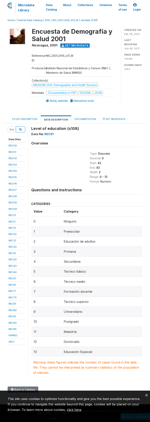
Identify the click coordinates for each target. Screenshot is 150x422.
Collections (85, 5)
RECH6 (13, 183)
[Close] (146, 395)
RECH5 (13, 177)
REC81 (12, 303)
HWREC (13, 335)
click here (74, 410)
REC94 (13, 322)
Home (11, 20)
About (67, 5)
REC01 (12, 215)
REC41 (12, 253)
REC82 (13, 310)
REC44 (13, 272)
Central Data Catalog (29, 20)
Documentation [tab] (85, 119)
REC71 (12, 291)
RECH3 (13, 164)
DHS (47, 20)
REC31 (12, 240)
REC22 (13, 234)
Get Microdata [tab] (114, 119)
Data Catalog (51, 7)
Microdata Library (26, 7)
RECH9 (13, 202)
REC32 (13, 246)
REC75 (13, 297)
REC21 (12, 227)
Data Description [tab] (56, 119)
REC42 (13, 259)
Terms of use (122, 7)
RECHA (13, 208)
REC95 (13, 329)
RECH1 (12, 151)
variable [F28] (89, 20)
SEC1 (11, 341)
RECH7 (13, 189)
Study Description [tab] (24, 119)
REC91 (12, 316)
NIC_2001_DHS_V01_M (65, 20)
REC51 (12, 278)
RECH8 (13, 196)
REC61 (12, 284)
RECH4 (13, 170)
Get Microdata (75, 45)
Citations (105, 5)
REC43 (13, 265)
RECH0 (13, 145)
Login (137, 7)
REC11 (12, 221)
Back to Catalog (23, 389)
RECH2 (13, 158)
